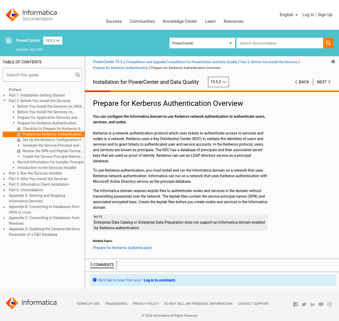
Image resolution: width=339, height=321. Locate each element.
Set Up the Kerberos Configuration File (53, 140)
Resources (234, 21)
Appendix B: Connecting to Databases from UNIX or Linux (44, 209)
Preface (15, 90)
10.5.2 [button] (53, 40)
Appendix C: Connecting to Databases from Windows (44, 220)
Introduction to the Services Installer (46, 168)
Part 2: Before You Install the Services (39, 101)
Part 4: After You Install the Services (38, 179)
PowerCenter (28, 40)
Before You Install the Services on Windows (42, 112)
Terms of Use (88, 304)
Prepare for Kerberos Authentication (46, 123)
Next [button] (322, 82)
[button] (289, 15)
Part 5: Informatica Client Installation (39, 184)
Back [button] (304, 82)
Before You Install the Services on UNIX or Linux (46, 106)
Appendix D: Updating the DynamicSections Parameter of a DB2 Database (44, 232)
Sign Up (325, 14)
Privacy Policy (145, 304)
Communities (142, 21)
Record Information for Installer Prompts (50, 162)
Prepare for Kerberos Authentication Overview (53, 134)
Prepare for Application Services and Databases (44, 117)
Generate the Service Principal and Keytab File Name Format (48, 145)
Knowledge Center (180, 21)
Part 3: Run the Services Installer (35, 173)
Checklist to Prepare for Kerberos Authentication (53, 129)
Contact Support (253, 304)
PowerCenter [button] (182, 43)
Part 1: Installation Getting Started (37, 95)
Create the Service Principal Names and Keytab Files (49, 156)
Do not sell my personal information (198, 304)
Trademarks (116, 304)
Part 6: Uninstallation (26, 190)
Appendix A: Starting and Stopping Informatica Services (37, 198)
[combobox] (280, 43)
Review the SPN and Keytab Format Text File (53, 151)
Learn (210, 21)
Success (114, 21)
